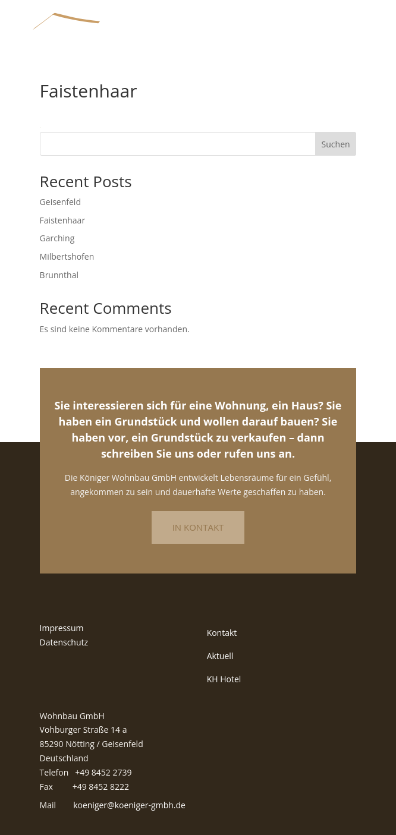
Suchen (336, 144)
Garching (57, 238)
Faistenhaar (63, 220)
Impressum (62, 628)
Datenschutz (64, 642)
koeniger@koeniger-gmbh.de (129, 805)
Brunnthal (59, 275)
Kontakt (222, 632)
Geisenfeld (60, 201)
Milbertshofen (67, 256)
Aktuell (220, 655)
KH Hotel (224, 679)
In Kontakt (198, 527)
